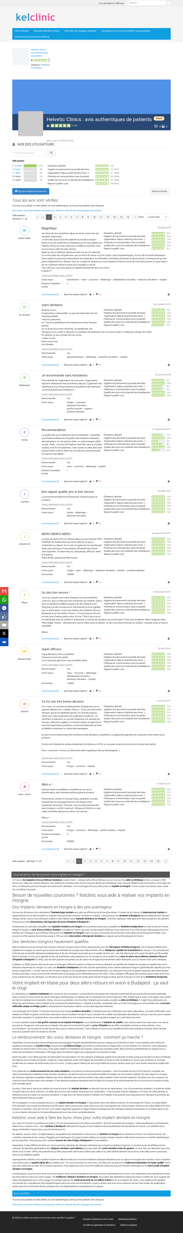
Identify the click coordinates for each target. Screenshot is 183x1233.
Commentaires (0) (50, 294)
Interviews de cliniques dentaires (80, 31)
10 (94, 217)
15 (128, 217)
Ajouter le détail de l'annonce (30, 191)
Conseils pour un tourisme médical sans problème (125, 31)
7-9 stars (16, 169)
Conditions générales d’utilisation (99, 1225)
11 (101, 217)
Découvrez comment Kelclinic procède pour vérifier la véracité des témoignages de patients (56, 210)
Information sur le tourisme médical (32, 36)
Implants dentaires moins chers (98, 1219)
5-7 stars (16, 173)
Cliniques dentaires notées (46, 31)
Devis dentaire (22, 31)
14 (121, 217)
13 (114, 217)
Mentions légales (128, 1225)
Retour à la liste (159, 191)
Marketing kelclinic (127, 1219)
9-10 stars (17, 165)
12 (107, 217)
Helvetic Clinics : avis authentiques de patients (39, 52)
